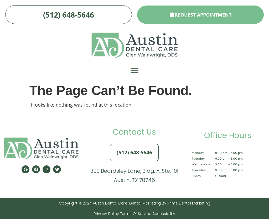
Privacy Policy (106, 214)
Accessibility (163, 214)
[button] (134, 71)
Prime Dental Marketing (188, 204)
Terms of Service (135, 214)
